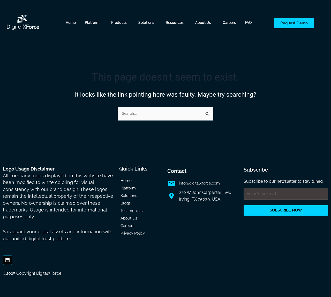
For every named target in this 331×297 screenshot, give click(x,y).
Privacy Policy (133, 233)
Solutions (146, 22)
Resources (175, 22)
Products (119, 22)
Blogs (126, 203)
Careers (229, 22)
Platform (92, 22)
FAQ (248, 22)
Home (71, 22)
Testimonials (131, 210)
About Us (203, 22)
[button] (93, 22)
